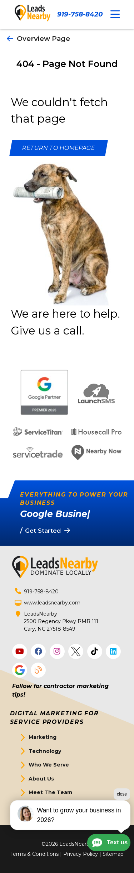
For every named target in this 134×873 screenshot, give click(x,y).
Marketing (42, 737)
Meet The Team (50, 792)
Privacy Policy (80, 854)
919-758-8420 (80, 14)
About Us (41, 778)
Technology (45, 751)
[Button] (58, 148)
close (122, 794)
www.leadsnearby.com (52, 602)
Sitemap (113, 854)
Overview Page (38, 38)
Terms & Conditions (34, 854)
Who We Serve (49, 764)
